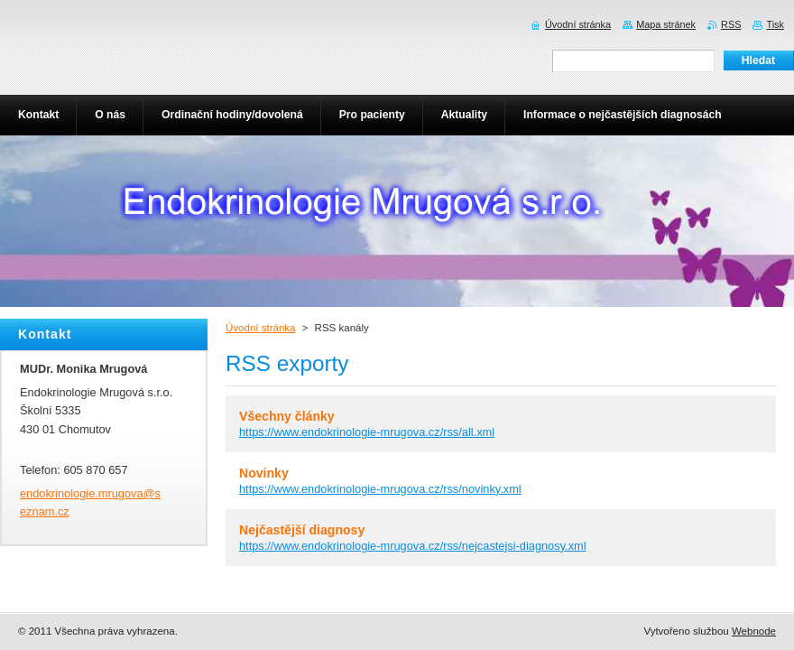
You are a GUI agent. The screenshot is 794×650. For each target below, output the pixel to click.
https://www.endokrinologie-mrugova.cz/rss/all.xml (366, 432)
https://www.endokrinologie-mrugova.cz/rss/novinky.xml (380, 489)
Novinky (264, 473)
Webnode (754, 631)
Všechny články (287, 416)
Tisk (775, 24)
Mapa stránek (666, 24)
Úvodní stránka (260, 327)
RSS (731, 24)
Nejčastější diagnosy (302, 530)
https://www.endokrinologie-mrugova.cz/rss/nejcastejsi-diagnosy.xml (412, 545)
